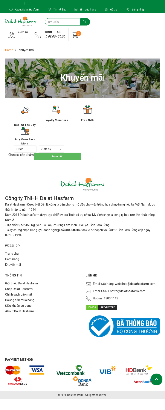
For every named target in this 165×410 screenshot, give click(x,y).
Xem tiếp (57, 156)
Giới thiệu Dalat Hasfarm (21, 283)
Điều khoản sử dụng (18, 305)
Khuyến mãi (13, 264)
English (32, 3)
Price (25, 149)
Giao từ (23, 32)
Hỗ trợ (111, 9)
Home (9, 50)
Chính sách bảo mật (18, 294)
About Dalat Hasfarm (24, 9)
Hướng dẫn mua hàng (19, 300)
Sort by (51, 149)
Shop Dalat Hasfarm (19, 289)
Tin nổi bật (57, 9)
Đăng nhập (135, 9)
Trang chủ (12, 253)
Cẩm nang (12, 259)
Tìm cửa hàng (85, 9)
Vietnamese (14, 3)
